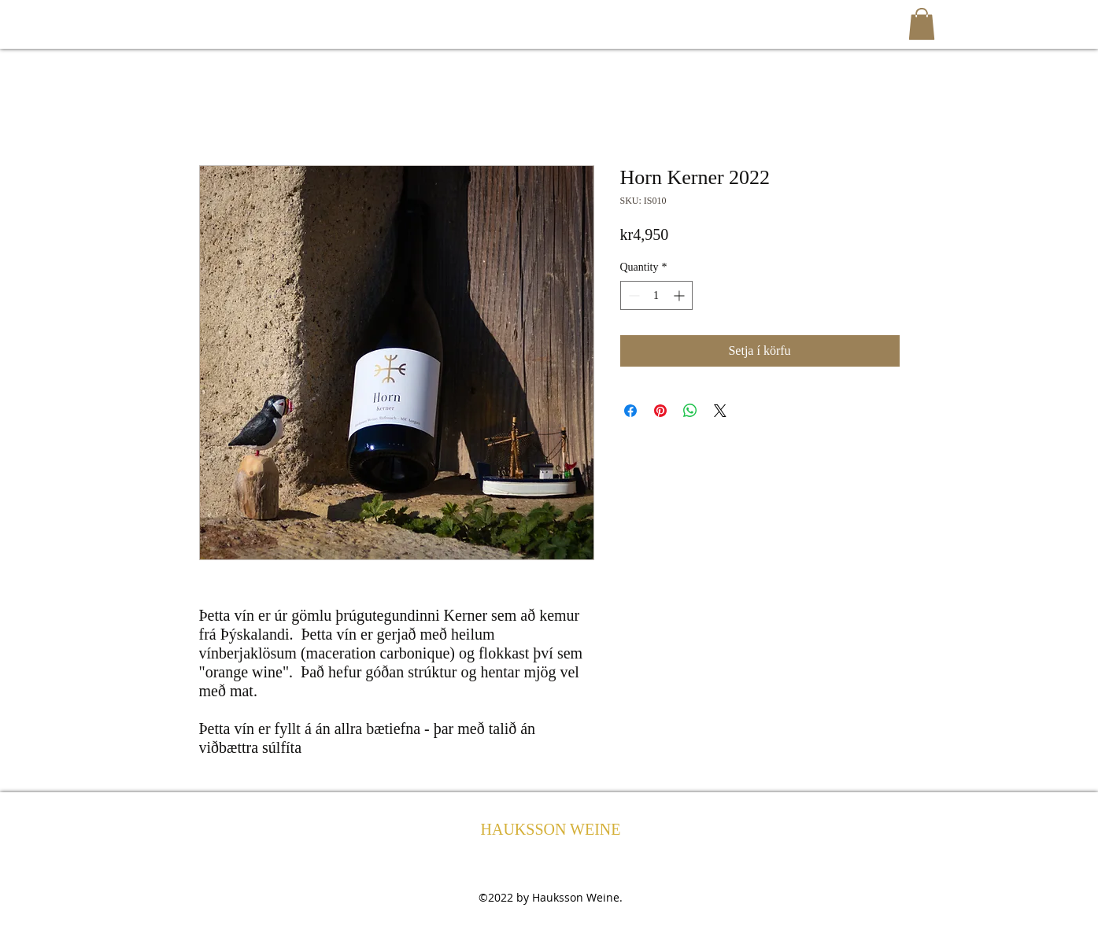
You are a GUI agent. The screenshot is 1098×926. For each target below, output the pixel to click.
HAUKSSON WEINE (551, 829)
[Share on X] (720, 410)
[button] (921, 24)
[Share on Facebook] (630, 410)
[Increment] (680, 295)
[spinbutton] (656, 295)
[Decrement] (632, 295)
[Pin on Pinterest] (660, 410)
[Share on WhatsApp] (690, 410)
